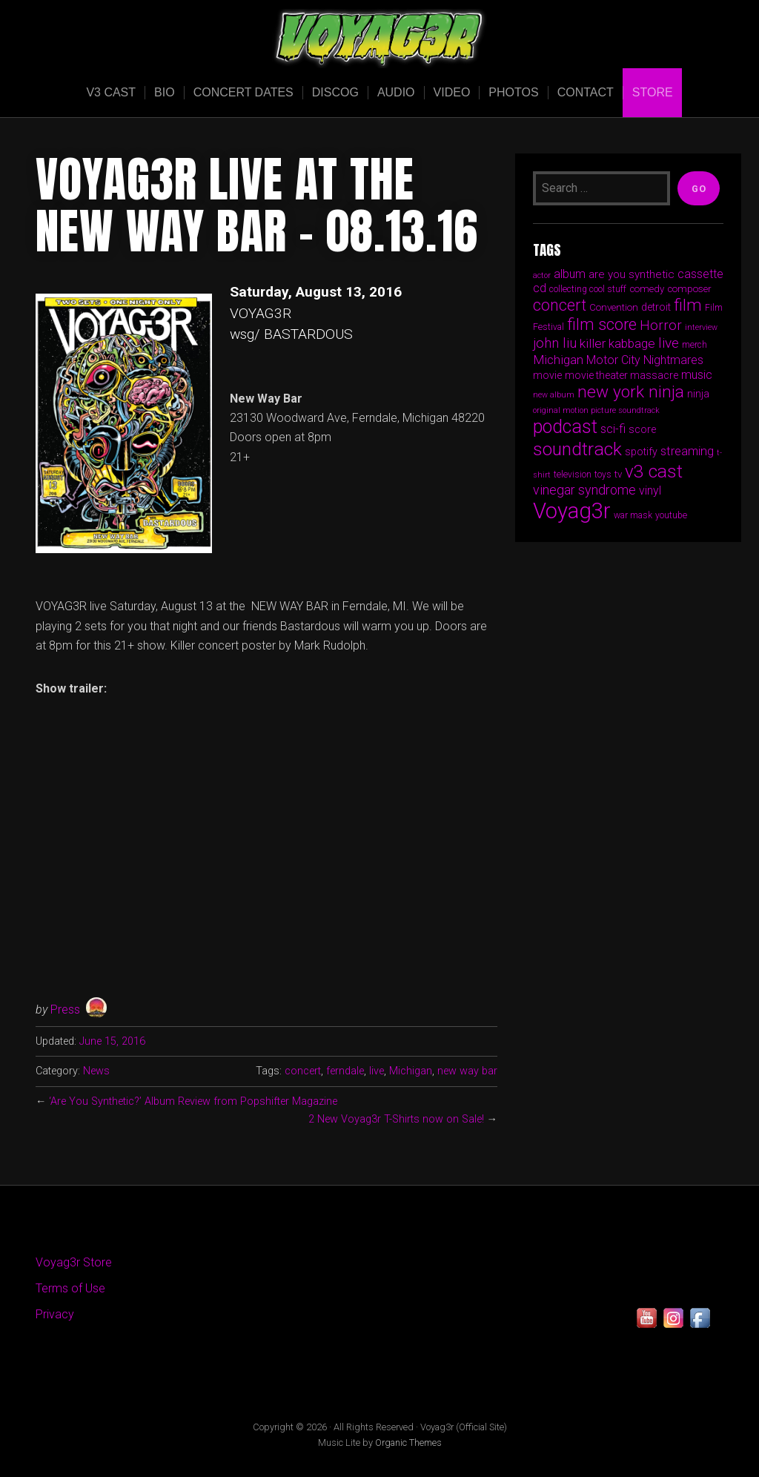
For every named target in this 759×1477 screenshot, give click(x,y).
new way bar (467, 1071)
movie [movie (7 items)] (547, 375)
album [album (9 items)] (570, 274)
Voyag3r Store (74, 1262)
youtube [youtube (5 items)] (671, 515)
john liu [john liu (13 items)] (555, 343)
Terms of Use (70, 1288)
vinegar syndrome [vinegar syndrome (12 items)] (584, 490)
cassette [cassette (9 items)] (700, 274)
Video (452, 92)
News (96, 1071)
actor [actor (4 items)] (542, 275)
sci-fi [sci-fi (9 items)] (613, 429)
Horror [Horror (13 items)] (661, 325)
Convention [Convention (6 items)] (613, 307)
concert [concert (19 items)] (559, 305)
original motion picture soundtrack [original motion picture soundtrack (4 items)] (596, 410)
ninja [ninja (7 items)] (698, 394)
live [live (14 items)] (668, 342)
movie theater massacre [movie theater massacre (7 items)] (621, 375)
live (376, 1071)
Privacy (55, 1314)
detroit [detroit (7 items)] (656, 307)
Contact (585, 92)
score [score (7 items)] (642, 429)
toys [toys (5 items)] (602, 474)
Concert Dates (243, 92)
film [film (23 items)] (688, 305)
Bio (164, 92)
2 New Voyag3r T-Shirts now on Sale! (396, 1119)
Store (652, 92)
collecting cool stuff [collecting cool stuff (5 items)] (587, 289)
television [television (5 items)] (572, 474)
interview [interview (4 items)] (701, 327)
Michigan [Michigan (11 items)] (558, 359)
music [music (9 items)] (696, 375)
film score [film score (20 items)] (602, 324)
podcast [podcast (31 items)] (565, 426)
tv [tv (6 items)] (618, 474)
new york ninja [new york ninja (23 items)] (630, 392)
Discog (335, 92)
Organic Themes (408, 1442)
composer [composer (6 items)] (689, 288)
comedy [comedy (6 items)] (646, 288)
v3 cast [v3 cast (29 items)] (654, 471)
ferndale (345, 1071)
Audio (396, 92)
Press (65, 1009)
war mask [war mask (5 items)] (633, 515)
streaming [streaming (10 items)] (687, 450)
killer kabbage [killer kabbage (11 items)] (617, 343)
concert (303, 1071)
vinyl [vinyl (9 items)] (650, 490)
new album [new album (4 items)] (553, 395)
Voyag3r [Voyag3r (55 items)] (572, 510)
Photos (513, 92)
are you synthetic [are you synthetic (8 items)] (632, 274)
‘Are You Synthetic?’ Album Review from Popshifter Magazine (193, 1101)
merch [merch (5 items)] (694, 345)
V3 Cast (111, 92)
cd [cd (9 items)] (539, 288)
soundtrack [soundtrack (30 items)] (577, 449)
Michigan (410, 1071)
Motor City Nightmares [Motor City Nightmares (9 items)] (644, 360)
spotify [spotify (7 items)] (641, 451)
